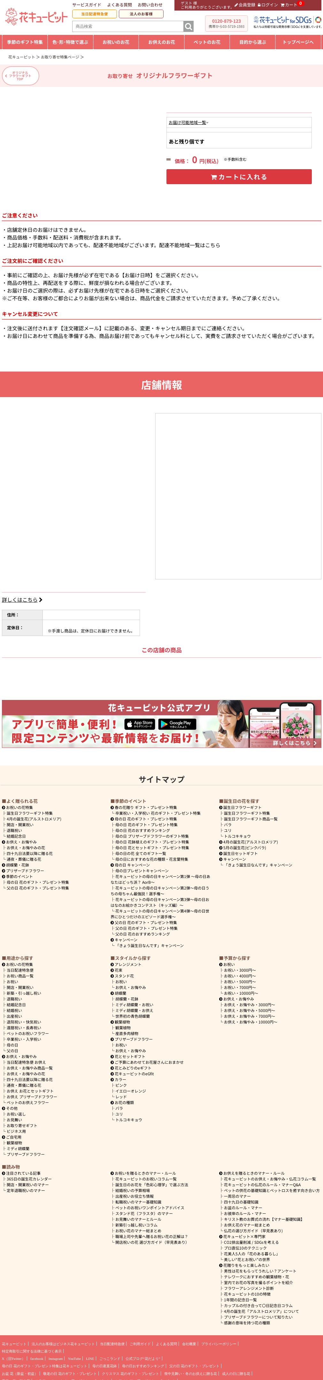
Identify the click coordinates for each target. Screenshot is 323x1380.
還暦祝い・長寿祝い (24, 1024)
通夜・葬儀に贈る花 (24, 856)
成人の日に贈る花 (236, 1370)
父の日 (12, 1047)
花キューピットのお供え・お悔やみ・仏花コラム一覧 (270, 1175)
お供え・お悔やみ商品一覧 (30, 1064)
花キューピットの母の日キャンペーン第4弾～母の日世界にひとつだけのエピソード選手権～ (160, 910)
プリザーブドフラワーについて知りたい (258, 1313)
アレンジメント (126, 961)
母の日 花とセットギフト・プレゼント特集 (152, 844)
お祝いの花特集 (19, 804)
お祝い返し (16, 1110)
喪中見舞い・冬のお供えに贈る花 (190, 1370)
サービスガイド (86, 5)
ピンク (121, 1082)
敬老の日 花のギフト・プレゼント (70, 1370)
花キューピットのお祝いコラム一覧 (146, 1175)
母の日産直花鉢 (104, 1363)
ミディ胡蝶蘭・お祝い (134, 1001)
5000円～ (240, 978)
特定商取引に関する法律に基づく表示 (32, 1348)
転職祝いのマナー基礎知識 (138, 1198)
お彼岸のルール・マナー (245, 1210)
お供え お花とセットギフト (30, 1087)
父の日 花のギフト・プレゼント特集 (38, 884)
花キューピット (14, 1341)
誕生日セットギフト (238, 850)
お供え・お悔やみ (21, 838)
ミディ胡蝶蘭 (18, 1145)
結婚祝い (14, 1007)
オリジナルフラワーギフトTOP (20, 75)
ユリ (228, 827)
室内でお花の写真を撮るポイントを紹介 (258, 1279)
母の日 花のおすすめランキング (142, 827)
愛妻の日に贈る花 (16, 1378)
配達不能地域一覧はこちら (189, 242)
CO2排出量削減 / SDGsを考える (251, 1239)
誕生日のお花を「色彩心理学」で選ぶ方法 (151, 1181)
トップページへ (298, 42)
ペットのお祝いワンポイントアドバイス (149, 1204)
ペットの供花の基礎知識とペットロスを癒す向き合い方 (272, 1187)
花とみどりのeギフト (131, 1064)
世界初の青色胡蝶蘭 (132, 1012)
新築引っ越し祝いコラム (136, 1221)
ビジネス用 (16, 1128)
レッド (121, 1093)
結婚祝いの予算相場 (132, 1187)
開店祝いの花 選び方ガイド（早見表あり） (152, 1239)
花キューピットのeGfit (132, 1070)
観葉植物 (14, 1139)
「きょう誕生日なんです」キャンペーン (149, 942)
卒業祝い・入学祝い (24, 1036)
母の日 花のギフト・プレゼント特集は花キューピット (44, 1363)
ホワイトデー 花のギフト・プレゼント (145, 1378)
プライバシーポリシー (218, 1341)
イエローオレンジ (130, 1087)
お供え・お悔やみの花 (26, 844)
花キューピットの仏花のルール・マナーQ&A (262, 1181)
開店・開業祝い (20, 821)
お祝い (12, 978)
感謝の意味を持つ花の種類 (247, 1319)
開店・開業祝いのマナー (28, 1181)
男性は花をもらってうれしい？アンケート (260, 1267)
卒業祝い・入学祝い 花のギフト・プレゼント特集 (158, 809)
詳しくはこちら (23, 596)
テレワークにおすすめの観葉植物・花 (256, 1273)
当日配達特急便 (94, 13)
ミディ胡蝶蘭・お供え (134, 1007)
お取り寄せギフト (22, 1122)
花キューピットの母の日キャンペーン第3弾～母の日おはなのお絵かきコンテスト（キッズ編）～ (160, 899)
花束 (117, 966)
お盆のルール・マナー (243, 1204)
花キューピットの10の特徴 (247, 1290)
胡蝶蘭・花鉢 (15, 861)
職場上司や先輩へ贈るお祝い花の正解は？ (151, 1233)
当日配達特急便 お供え (26, 1059)
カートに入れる (239, 176)
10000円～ (241, 989)
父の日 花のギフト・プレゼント (194, 1363)
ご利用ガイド (140, 1341)
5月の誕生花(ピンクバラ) (242, 844)
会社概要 (189, 1341)
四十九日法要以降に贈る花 (30, 850)
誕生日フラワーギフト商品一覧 (251, 815)
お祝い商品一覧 (20, 972)
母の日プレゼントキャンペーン (142, 867)
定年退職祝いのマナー (26, 1187)
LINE (90, 1355)
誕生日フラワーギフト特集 (30, 809)
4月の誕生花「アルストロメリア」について (261, 1308)
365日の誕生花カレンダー (29, 1175)
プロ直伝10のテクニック (245, 1244)
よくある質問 (119, 5)
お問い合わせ (150, 5)
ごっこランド (109, 1355)
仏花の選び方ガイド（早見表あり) (253, 1227)
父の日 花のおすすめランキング (142, 930)
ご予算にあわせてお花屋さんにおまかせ (147, 1059)
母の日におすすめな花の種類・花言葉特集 (151, 856)
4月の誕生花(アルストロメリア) (34, 815)
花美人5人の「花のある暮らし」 (252, 1250)
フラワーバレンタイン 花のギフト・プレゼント (72, 1378)
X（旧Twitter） (13, 1355)
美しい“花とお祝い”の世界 (247, 1256)
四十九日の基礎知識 (241, 1198)
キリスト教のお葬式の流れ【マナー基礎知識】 (264, 1216)
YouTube (74, 1355)
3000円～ (240, 966)
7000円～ (240, 984)
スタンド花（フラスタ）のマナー (144, 1210)
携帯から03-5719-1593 (226, 26)
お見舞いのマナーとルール (138, 1216)
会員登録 (245, 5)
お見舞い (14, 1116)
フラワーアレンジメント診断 (249, 1285)
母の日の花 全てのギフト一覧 (140, 850)
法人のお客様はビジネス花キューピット (63, 1341)
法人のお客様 (141, 13)
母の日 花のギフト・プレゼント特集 (38, 879)
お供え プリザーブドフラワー (32, 1093)
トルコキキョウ (237, 832)
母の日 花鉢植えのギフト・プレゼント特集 (152, 838)
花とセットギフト (128, 1053)
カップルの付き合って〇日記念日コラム (258, 1302)
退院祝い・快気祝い (24, 1018)
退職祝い (14, 827)
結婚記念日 (16, 832)
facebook (36, 1355)
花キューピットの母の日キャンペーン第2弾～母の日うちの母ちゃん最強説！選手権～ (160, 887)
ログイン (268, 5)
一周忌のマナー (237, 1193)
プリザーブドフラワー (23, 867)
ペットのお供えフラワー (28, 1099)
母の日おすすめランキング (143, 1363)
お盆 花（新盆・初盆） (20, 1370)
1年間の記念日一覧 (240, 1296)
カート (289, 5)
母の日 (12, 1041)
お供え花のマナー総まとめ (247, 1221)
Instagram (56, 1355)
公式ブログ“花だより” (143, 1355)
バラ (228, 821)
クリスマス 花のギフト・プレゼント (130, 1370)
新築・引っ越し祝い (24, 989)
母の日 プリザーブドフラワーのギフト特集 (152, 832)
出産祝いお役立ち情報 (134, 1193)
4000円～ (240, 972)
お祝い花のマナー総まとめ (138, 1227)
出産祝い (14, 1012)
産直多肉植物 (126, 1030)
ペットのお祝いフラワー (28, 1030)
